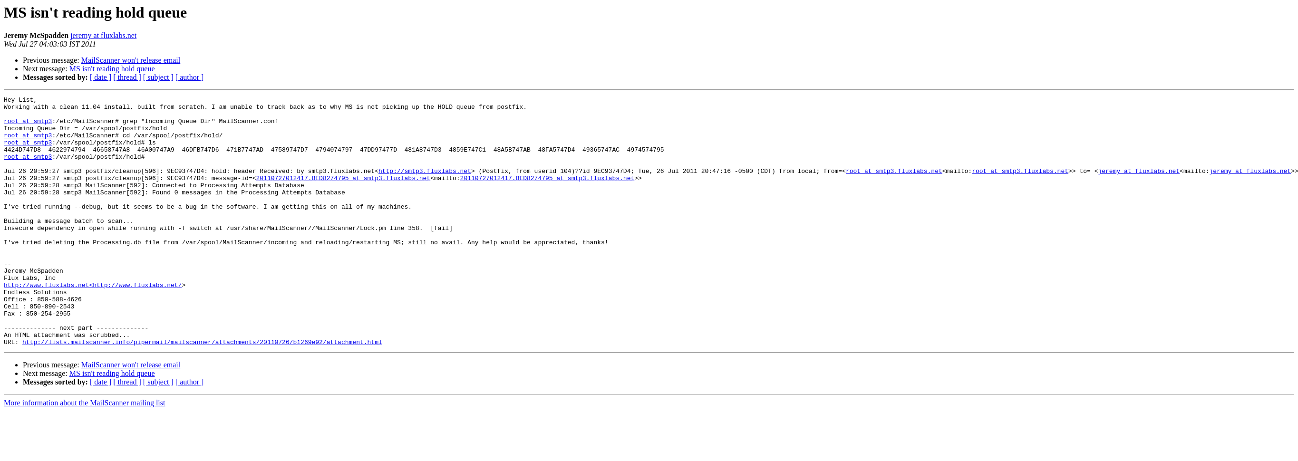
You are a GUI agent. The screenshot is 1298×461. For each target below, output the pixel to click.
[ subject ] (158, 77)
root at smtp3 (28, 126)
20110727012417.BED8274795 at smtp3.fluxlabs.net (343, 195)
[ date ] (100, 77)
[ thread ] (127, 77)
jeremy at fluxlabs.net (103, 35)
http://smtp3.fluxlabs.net (424, 186)
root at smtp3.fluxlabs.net (894, 186)
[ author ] (189, 77)
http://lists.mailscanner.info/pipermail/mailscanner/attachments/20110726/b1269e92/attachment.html (202, 391)
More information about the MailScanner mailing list (84, 453)
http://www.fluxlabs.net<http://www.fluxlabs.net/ (93, 323)
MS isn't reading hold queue (112, 69)
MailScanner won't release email (131, 60)
